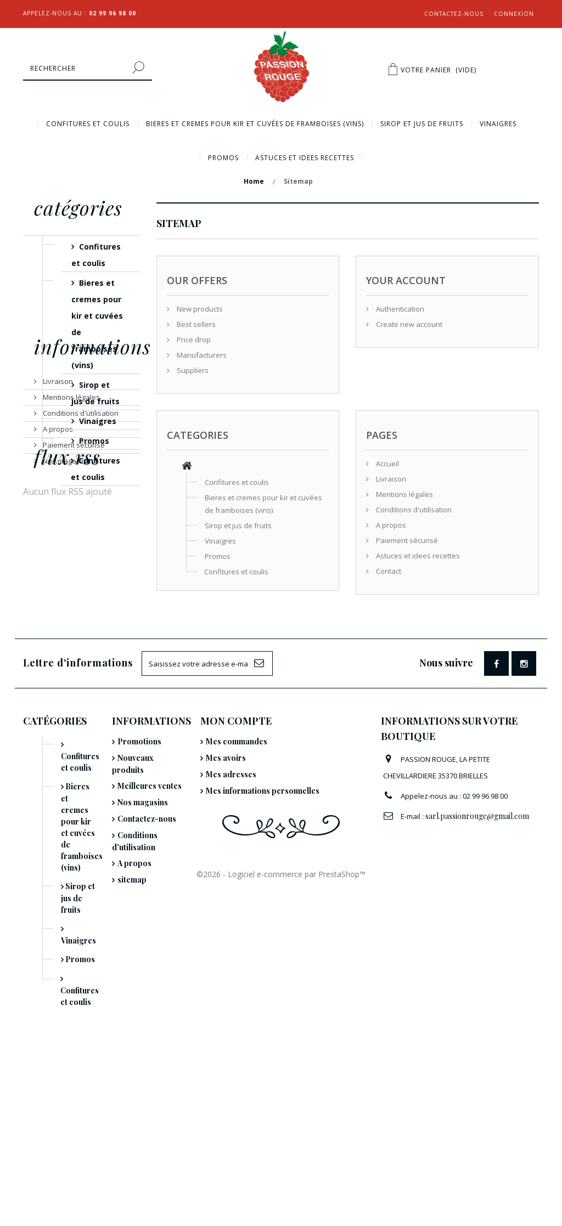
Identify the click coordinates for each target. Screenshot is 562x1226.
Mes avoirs (226, 873)
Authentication (399, 309)
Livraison (57, 548)
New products (199, 309)
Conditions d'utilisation (80, 580)
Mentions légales (70, 564)
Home (254, 181)
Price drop (193, 339)
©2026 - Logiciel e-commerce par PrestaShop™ (281, 1205)
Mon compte (236, 836)
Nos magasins (65, 628)
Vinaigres (498, 123)
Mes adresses (231, 890)
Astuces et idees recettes (304, 157)
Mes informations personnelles (262, 906)
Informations (92, 518)
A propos (57, 596)
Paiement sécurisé (73, 612)
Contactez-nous (454, 14)
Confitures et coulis (88, 123)
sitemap (132, 995)
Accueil (386, 463)
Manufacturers (201, 355)
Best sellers (195, 324)
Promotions (139, 857)
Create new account (408, 324)
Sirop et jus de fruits (421, 123)
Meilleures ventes (149, 901)
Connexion (514, 14)
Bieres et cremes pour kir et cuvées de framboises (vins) (255, 123)
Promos (223, 157)
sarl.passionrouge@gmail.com (477, 931)
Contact (387, 571)
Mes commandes (236, 857)
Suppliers (192, 370)
